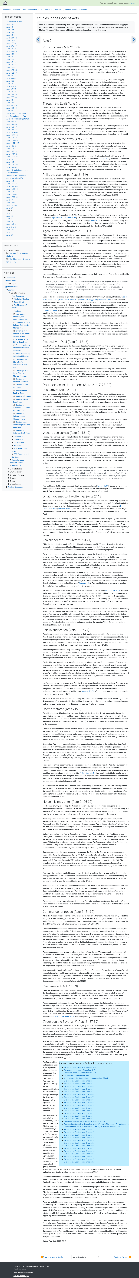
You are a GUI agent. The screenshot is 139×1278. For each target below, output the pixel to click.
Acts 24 (10, 219)
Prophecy (17, 445)
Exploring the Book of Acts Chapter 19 (79, 1138)
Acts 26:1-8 (11, 224)
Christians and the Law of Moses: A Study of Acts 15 (85, 1121)
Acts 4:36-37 (12, 73)
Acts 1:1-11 (11, 24)
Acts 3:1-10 (11, 49)
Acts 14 (10, 159)
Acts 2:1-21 (11, 35)
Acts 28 (10, 235)
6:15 (118, 590)
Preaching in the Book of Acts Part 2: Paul (80, 1073)
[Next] (134, 39)
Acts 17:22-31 (12, 194)
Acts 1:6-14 (11, 27)
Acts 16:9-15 (12, 184)
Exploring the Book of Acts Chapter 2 (78, 1084)
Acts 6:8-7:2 (11, 89)
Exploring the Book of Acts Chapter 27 (79, 1159)
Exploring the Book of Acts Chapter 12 (79, 1111)
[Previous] (38, 39)
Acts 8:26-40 (12, 108)
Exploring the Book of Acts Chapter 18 (79, 1135)
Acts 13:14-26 (12, 154)
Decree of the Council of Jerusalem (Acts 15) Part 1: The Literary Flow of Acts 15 (96, 1124)
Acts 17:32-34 (12, 197)
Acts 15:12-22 (12, 165)
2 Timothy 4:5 (70, 218)
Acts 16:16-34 (12, 186)
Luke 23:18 (59, 1017)
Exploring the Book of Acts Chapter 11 (79, 1108)
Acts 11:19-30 (12, 140)
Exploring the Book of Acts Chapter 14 (79, 1116)
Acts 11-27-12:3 (13, 143)
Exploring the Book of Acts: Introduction (80, 1067)
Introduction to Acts (14, 22)
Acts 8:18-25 (12, 105)
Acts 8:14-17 (12, 103)
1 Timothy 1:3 (94, 220)
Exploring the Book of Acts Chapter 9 (78, 1102)
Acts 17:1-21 (12, 192)
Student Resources (15, 487)
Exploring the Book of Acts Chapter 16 (79, 1129)
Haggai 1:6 (93, 300)
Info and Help (17, 466)
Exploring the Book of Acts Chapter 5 (78, 1092)
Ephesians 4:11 (58, 218)
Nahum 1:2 (83, 300)
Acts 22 (10, 213)
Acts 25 (10, 221)
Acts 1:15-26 (12, 30)
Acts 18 (10, 200)
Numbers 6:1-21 (87, 691)
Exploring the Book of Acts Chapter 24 (79, 1151)
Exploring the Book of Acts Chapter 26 (79, 1157)
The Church (18, 436)
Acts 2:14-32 (12, 38)
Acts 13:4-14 (12, 151)
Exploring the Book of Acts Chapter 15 (79, 1119)
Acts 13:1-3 (11, 148)
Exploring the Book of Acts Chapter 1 (78, 1081)
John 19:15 (69, 1017)
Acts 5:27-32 (12, 78)
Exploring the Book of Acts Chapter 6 (78, 1094)
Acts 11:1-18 (12, 138)
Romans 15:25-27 (65, 509)
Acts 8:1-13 (11, 100)
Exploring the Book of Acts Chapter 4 (78, 1089)
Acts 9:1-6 (11, 111)
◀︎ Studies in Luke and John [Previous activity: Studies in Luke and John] (52, 1257)
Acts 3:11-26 (12, 51)
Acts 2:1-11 (11, 32)
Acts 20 (10, 208)
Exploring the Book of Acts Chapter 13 (79, 1113)
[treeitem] (17, 256)
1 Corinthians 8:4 (87, 773)
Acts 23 (10, 216)
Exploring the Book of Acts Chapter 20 (79, 1140)
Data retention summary (23, 1272)
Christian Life (19, 442)
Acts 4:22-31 (12, 67)
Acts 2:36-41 (12, 43)
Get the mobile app (21, 1276)
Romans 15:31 (102, 486)
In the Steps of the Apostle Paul (76, 1075)
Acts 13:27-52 (12, 157)
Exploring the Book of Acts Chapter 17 (79, 1132)
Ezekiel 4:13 (64, 300)
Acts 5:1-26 (11, 76)
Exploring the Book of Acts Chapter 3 (78, 1086)
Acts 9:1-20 (11, 121)
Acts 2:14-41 (12, 40)
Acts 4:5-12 (11, 59)
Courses (16, 10)
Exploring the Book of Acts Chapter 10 (79, 1105)
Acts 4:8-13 (11, 62)
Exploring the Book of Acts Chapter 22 (79, 1146)
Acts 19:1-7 (11, 202)
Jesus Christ (19, 302)
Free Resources (46, 10)
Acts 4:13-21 (12, 65)
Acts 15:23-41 (12, 167)
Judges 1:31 (104, 159)
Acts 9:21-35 (12, 124)
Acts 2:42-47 (12, 46)
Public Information (30, 10)
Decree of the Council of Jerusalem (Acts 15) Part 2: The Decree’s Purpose (93, 1127)
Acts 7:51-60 (12, 95)
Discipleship (18, 439)
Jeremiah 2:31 (52, 300)
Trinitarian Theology (22, 299)
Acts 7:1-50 (11, 92)
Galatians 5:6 (110, 590)
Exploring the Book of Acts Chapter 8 (78, 1100)
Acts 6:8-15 (11, 86)
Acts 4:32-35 (12, 70)
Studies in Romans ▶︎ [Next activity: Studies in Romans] (122, 1257)
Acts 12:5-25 (12, 146)
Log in (133, 3)
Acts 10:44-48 (12, 135)
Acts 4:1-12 (11, 57)
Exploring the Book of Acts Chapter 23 (79, 1148)
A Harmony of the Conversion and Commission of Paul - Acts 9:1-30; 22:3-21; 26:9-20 (18, 116)
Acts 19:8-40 (12, 205)
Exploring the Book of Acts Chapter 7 (78, 1097)
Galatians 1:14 (84, 583)
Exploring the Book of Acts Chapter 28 (79, 1162)
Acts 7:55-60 (12, 97)
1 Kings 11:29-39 (50, 310)
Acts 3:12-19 (12, 54)
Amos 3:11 (74, 300)
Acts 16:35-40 (12, 189)
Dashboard (6, 10)
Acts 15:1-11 (12, 162)
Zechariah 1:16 (104, 300)
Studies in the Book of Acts (76, 10)
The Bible (59, 10)
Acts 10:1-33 (12, 130)
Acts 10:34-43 (12, 132)
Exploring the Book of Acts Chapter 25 (79, 1154)
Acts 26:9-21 (12, 227)
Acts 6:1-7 (11, 84)
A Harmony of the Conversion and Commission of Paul (86, 1078)
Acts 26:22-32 (12, 229)
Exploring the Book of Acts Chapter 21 (79, 1143)
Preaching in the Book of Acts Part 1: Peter (81, 1070)
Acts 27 (10, 232)
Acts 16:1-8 (11, 181)
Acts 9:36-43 (12, 127)
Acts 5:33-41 (12, 81)
